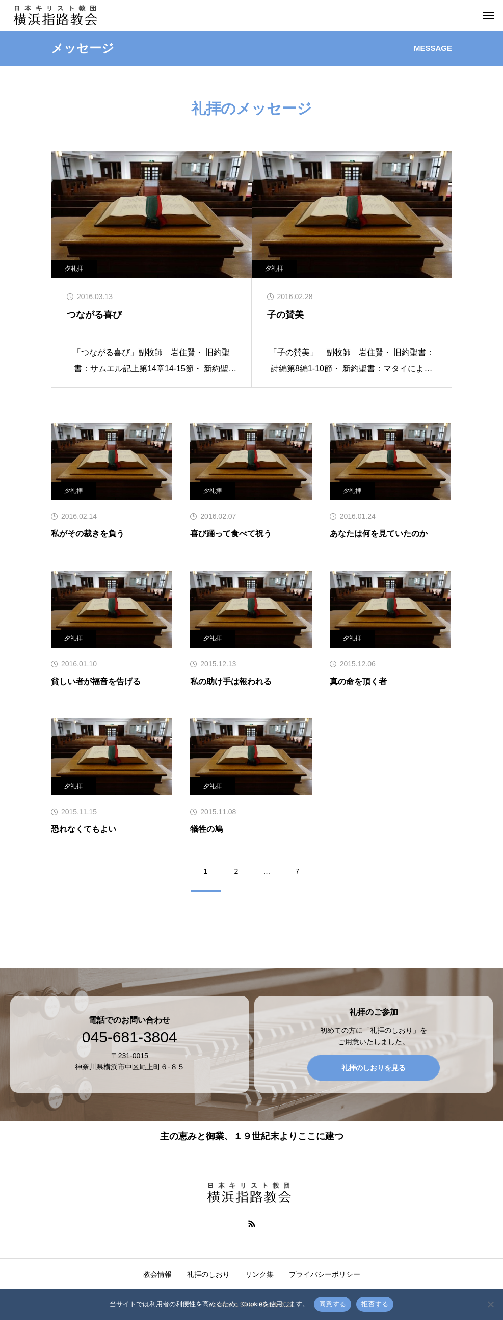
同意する (332, 1304)
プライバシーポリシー (324, 1274)
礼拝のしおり (208, 1274)
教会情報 (157, 1274)
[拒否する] (490, 1304)
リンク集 (259, 1274)
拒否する (374, 1304)
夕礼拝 (74, 268)
